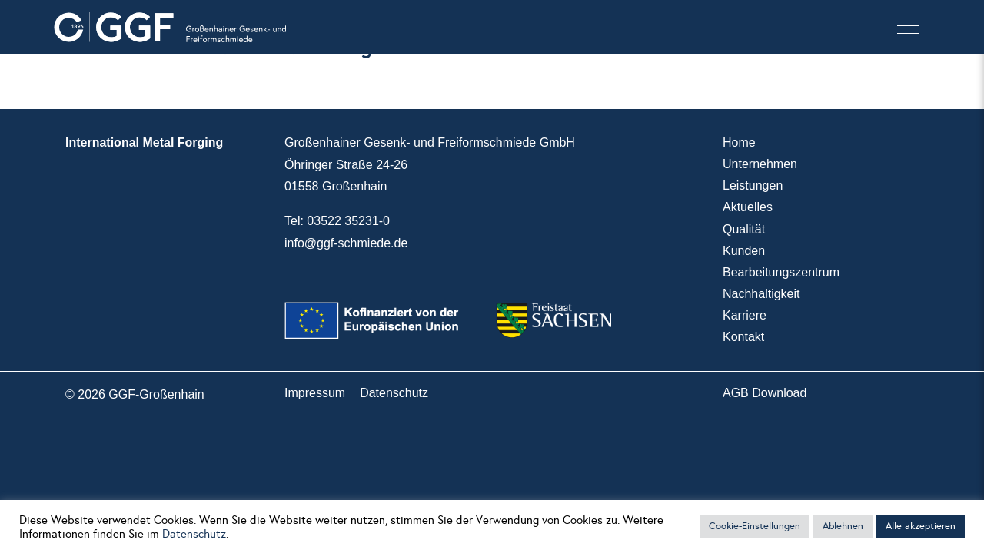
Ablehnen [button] (843, 526)
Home (739, 142)
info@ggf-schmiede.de (345, 243)
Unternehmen (760, 164)
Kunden (744, 250)
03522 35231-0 (348, 220)
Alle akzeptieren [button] (921, 526)
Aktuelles (748, 207)
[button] (907, 26)
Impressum (314, 392)
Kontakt (743, 336)
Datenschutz (394, 392)
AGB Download (764, 392)
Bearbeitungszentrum (781, 272)
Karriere (744, 315)
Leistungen (753, 185)
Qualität (744, 229)
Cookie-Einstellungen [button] (754, 526)
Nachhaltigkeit (761, 293)
